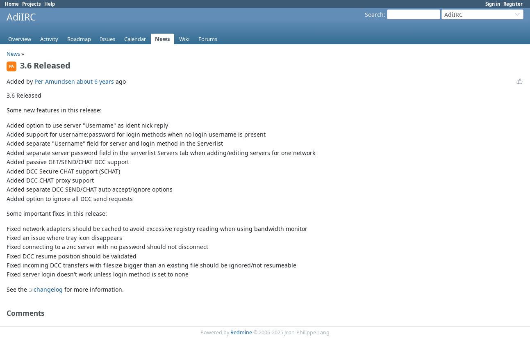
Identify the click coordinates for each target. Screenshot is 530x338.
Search (374, 14)
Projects (31, 4)
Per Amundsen (54, 81)
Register (513, 4)
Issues (107, 39)
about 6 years (95, 81)
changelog (48, 289)
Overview (19, 39)
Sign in (492, 4)
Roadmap (79, 39)
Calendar (135, 39)
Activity (49, 39)
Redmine (241, 332)
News (162, 39)
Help (49, 4)
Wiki (184, 39)
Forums (207, 39)
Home (12, 4)
